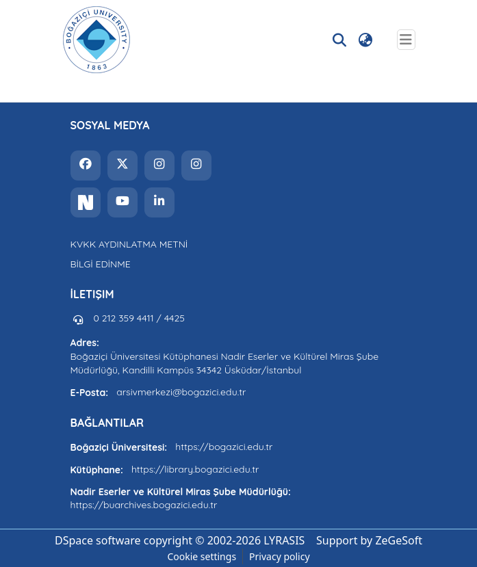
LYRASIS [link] (284, 540)
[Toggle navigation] (406, 39)
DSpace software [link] (98, 540)
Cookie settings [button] (201, 556)
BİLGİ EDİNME (100, 264)
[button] (96, 39)
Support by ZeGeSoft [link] (369, 540)
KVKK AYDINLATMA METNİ (129, 244)
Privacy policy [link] (279, 556)
